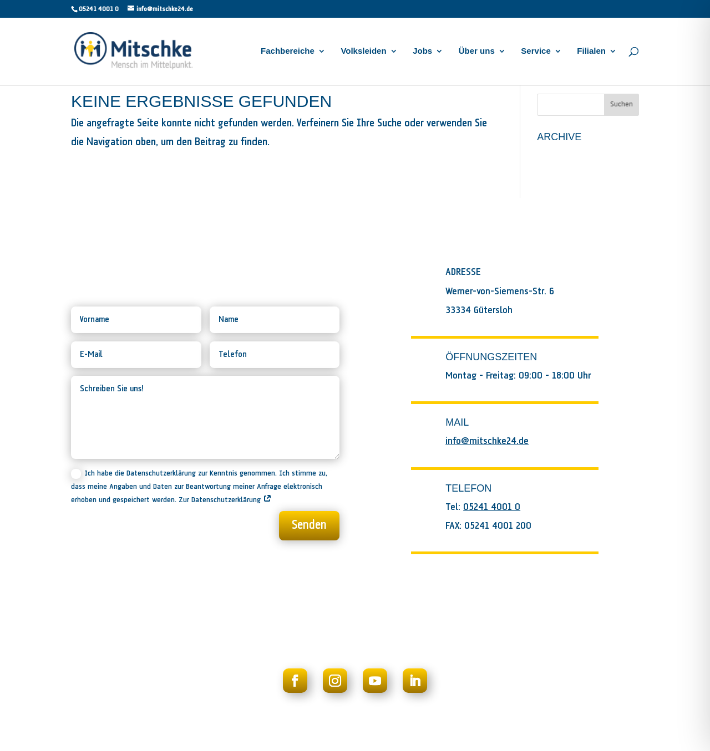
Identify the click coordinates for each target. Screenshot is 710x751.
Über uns (477, 51)
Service (535, 51)
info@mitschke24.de (487, 441)
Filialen (591, 51)
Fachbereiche (288, 51)
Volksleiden (363, 51)
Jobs (422, 51)
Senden (309, 525)
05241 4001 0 (99, 9)
